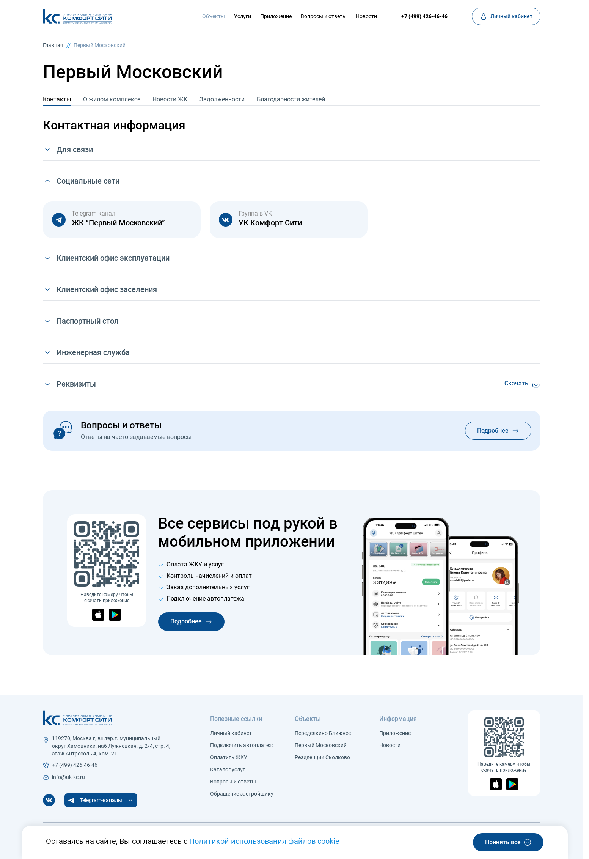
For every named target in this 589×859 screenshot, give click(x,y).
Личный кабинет (231, 733)
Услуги (242, 16)
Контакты (57, 99)
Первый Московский (100, 45)
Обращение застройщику (241, 794)
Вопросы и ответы (324, 16)
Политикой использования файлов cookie (264, 841)
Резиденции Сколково (322, 757)
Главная (53, 45)
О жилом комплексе (111, 99)
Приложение (276, 16)
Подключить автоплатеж (241, 745)
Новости (366, 16)
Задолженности (222, 99)
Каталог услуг (227, 769)
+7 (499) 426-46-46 (424, 16)
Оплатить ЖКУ (228, 757)
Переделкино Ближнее (323, 733)
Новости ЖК (169, 99)
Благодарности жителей (291, 99)
